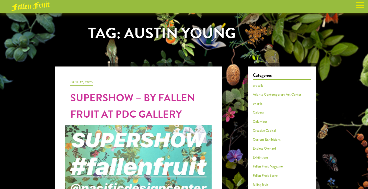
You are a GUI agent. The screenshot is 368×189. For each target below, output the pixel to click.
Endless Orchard (264, 148)
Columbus (260, 121)
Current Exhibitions (267, 139)
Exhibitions (260, 157)
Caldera (258, 112)
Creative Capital (264, 130)
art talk (258, 85)
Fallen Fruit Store (265, 175)
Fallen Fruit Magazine (268, 166)
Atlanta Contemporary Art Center (277, 94)
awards (257, 103)
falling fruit (260, 184)
